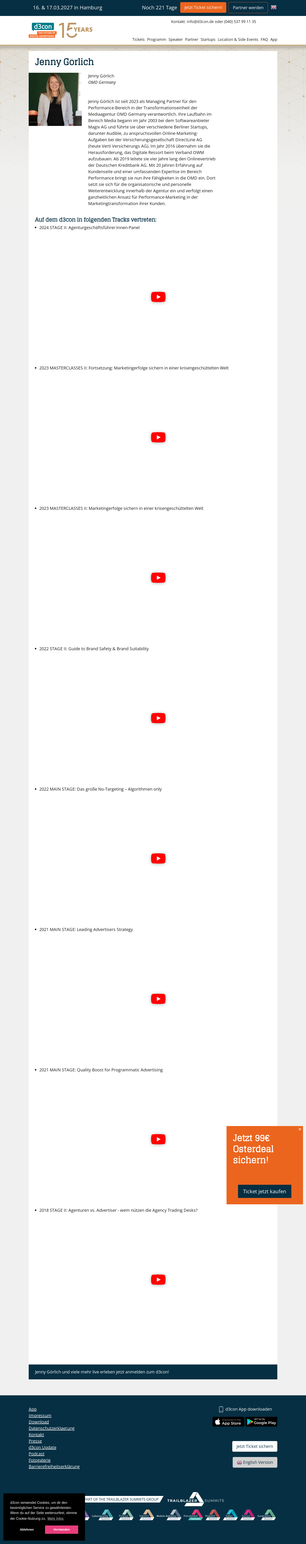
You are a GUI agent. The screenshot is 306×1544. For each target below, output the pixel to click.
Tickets (138, 39)
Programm (156, 39)
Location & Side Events (238, 39)
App (273, 39)
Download (39, 1422)
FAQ (264, 39)
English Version (255, 1462)
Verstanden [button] (61, 1529)
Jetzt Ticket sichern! (203, 7)
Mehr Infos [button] (56, 1518)
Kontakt (36, 1434)
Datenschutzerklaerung (52, 1428)
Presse (35, 1441)
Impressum (40, 1415)
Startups (208, 39)
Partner (191, 39)
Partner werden (248, 7)
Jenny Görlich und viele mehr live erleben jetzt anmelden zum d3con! (102, 1372)
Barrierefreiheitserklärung (54, 1466)
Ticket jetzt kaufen (264, 1191)
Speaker (176, 39)
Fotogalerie (40, 1460)
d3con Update (42, 1447)
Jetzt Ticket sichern (255, 1446)
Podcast (36, 1454)
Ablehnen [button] (27, 1529)
